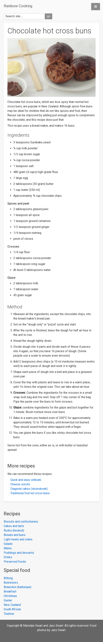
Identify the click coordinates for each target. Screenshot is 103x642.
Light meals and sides (18, 539)
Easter (8, 600)
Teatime (9, 613)
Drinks (8, 557)
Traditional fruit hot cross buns (30, 493)
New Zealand (12, 605)
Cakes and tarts (14, 526)
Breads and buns (14, 535)
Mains (8, 548)
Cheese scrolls (20, 484)
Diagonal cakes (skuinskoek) (29, 488)
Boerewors (11, 582)
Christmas (10, 596)
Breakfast (10, 591)
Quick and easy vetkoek (25, 480)
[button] (95, 6)
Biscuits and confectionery (21, 521)
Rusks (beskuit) (14, 530)
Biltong (8, 578)
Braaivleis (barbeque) (17, 587)
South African (12, 609)
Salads (8, 544)
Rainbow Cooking (18, 6)
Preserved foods (15, 561)
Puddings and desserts (19, 552)
